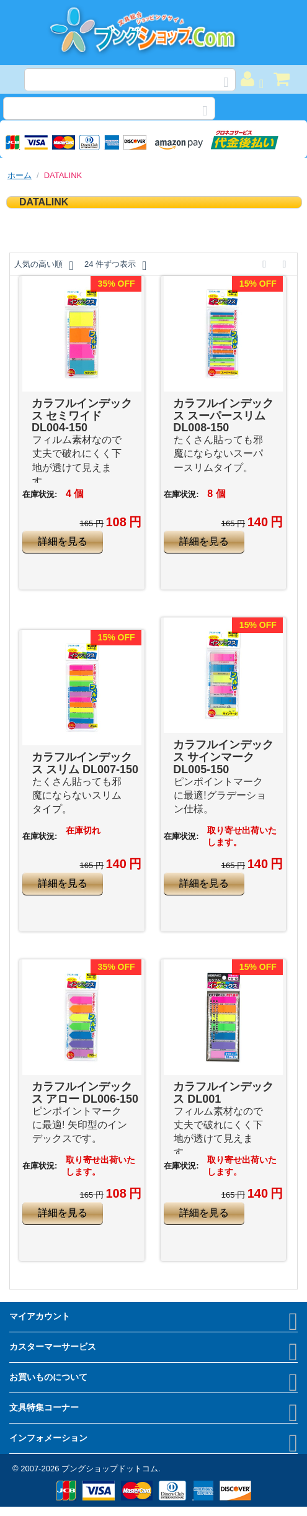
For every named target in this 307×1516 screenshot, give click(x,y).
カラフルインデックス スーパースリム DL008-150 (223, 415)
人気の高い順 (43, 265)
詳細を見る (62, 541)
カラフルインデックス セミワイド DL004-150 (82, 415)
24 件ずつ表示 (115, 265)
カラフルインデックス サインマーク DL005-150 (223, 757)
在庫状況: (39, 494)
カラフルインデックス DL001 (223, 1092)
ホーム (19, 175)
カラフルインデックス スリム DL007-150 (85, 763)
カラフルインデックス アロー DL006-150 (85, 1092)
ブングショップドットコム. (111, 1468)
